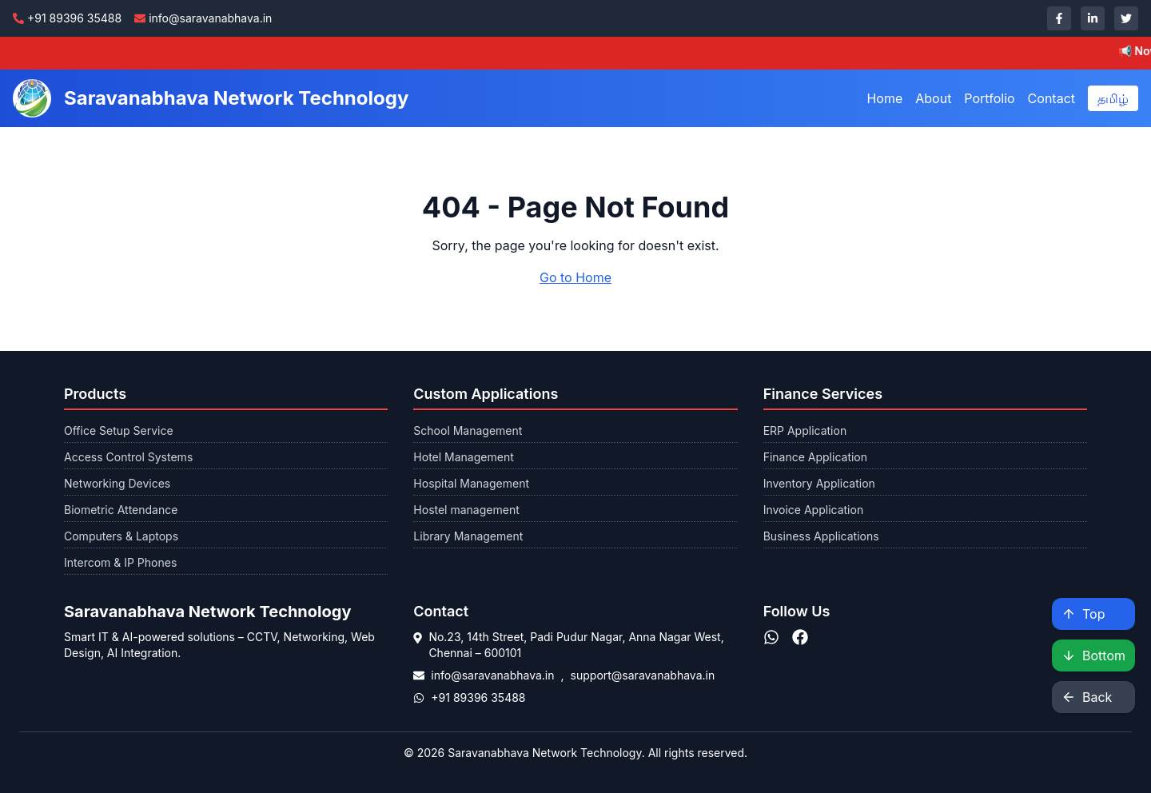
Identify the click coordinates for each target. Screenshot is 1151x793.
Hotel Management (463, 457)
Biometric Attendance (120, 509)
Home (884, 98)
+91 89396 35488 (478, 697)
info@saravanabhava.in (492, 675)
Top (1083, 614)
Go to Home (575, 277)
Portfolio (989, 98)
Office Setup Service (118, 430)
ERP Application (805, 430)
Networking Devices (117, 483)
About (933, 98)
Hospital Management (471, 483)
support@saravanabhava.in (643, 675)
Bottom (1093, 655)
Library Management (468, 536)
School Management (467, 430)
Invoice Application (813, 509)
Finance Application (815, 457)
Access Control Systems (128, 457)
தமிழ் (1113, 98)
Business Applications (821, 536)
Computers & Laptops (121, 536)
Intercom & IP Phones (120, 562)
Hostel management (466, 509)
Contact (1051, 98)
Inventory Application (819, 483)
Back (1086, 697)
